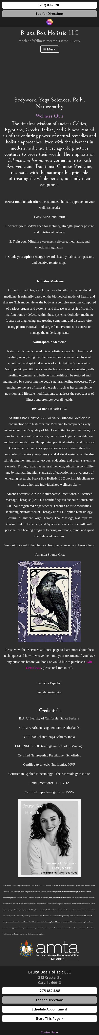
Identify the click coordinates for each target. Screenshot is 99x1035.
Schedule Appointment (49, 1009)
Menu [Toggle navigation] (49, 49)
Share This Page (48, 1018)
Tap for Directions (49, 13)
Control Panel (49, 1032)
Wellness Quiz (50, 116)
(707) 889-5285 (49, 5)
